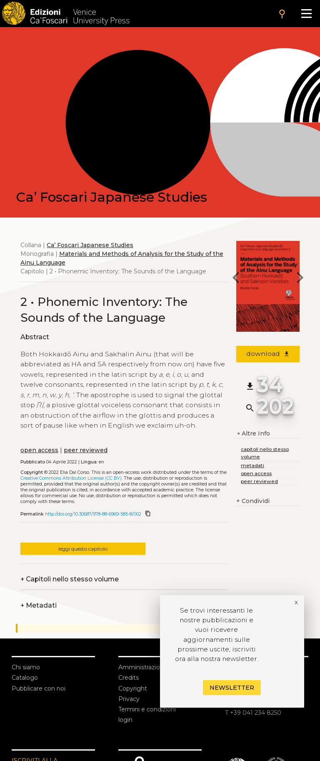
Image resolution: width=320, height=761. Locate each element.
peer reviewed (86, 450)
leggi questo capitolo (83, 549)
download (268, 354)
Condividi (253, 501)
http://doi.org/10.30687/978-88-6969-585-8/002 (93, 514)
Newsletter (232, 687)
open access (39, 450)
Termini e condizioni (147, 709)
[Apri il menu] (306, 13)
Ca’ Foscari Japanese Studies (90, 245)
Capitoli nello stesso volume (69, 579)
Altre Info (253, 433)
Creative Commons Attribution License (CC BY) (71, 478)
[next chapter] (299, 279)
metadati (252, 465)
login (125, 719)
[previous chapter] (236, 279)
